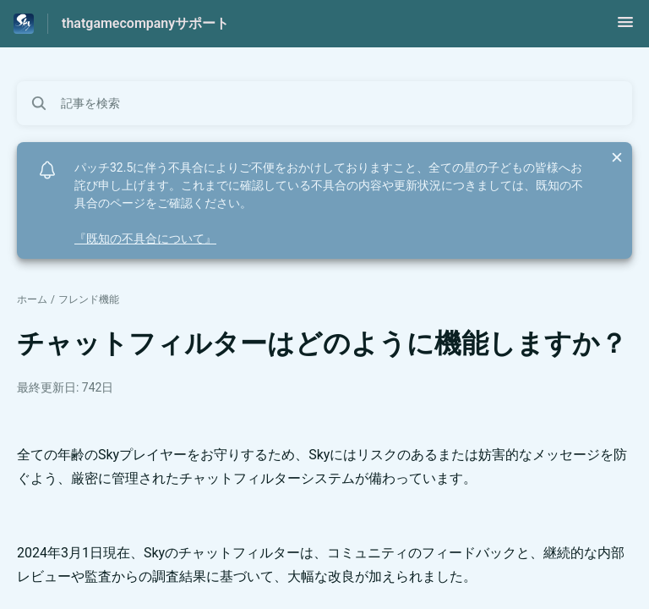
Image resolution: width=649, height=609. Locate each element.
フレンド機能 (88, 299)
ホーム (32, 299)
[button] (625, 27)
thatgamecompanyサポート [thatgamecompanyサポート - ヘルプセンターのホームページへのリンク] (145, 23)
